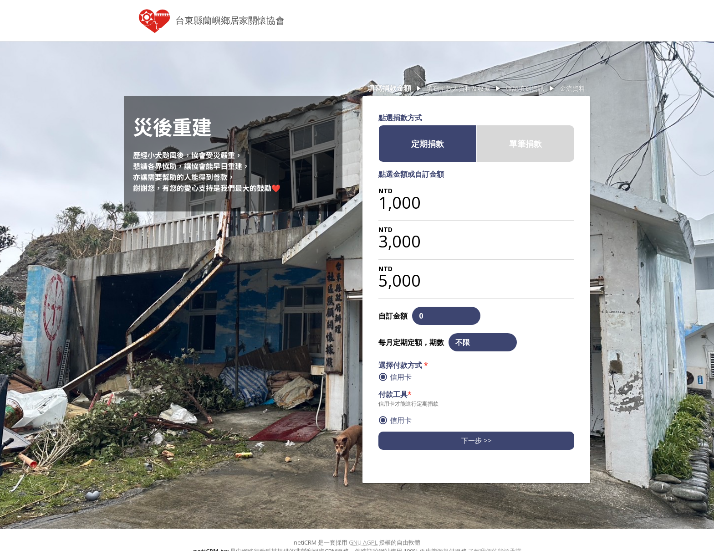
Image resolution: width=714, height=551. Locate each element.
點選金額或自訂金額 (411, 174)
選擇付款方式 (403, 365)
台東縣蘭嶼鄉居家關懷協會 (230, 20)
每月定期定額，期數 (411, 342)
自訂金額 (393, 316)
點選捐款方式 (400, 118)
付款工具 (395, 394)
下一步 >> (476, 440)
